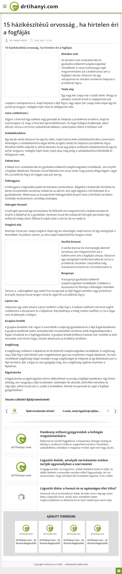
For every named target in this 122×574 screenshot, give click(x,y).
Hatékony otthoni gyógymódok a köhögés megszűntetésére (71, 434)
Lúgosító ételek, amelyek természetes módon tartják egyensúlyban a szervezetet (74, 462)
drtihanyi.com (51, 564)
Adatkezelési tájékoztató (76, 564)
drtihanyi (34, 6)
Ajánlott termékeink (61, 516)
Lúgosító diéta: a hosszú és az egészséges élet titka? (78, 488)
